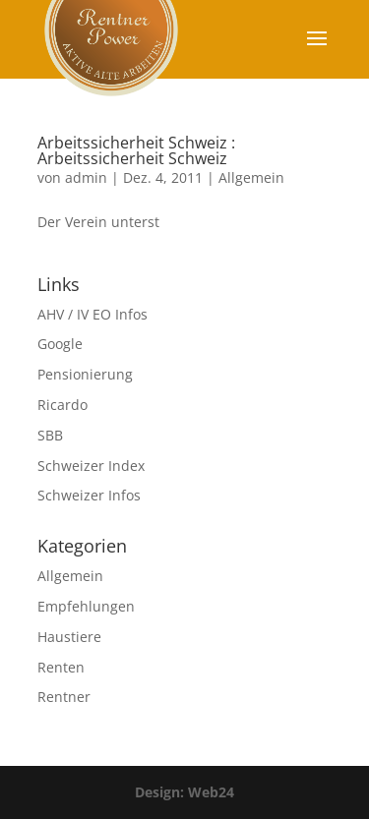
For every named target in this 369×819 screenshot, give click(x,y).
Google (60, 343)
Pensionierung (85, 374)
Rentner (64, 696)
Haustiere (69, 636)
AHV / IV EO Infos (92, 314)
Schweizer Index (91, 465)
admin (86, 177)
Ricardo (62, 404)
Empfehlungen (86, 606)
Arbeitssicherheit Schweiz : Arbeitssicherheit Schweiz (136, 150)
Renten (61, 667)
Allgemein (251, 177)
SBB (50, 435)
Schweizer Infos (89, 495)
